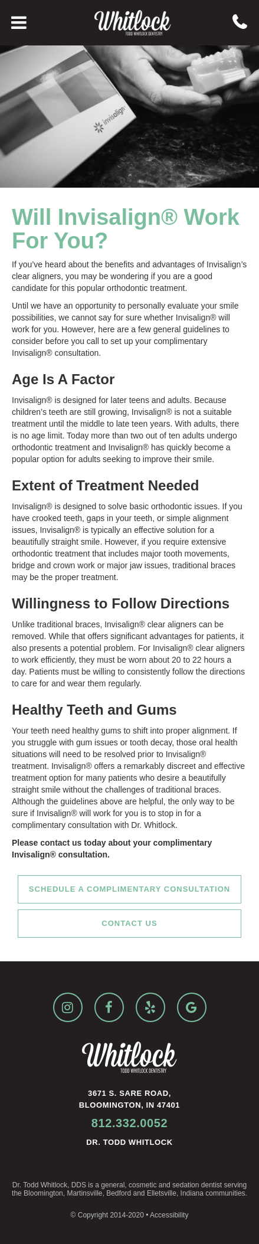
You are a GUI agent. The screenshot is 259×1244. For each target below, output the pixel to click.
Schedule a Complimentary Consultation (129, 889)
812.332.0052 (129, 1123)
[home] (129, 22)
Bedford (118, 1193)
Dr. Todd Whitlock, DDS (49, 1185)
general (112, 1185)
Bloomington (43, 1193)
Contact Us (129, 923)
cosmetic (142, 1185)
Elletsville (161, 1193)
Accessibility (169, 1215)
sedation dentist (197, 1185)
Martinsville (84, 1193)
